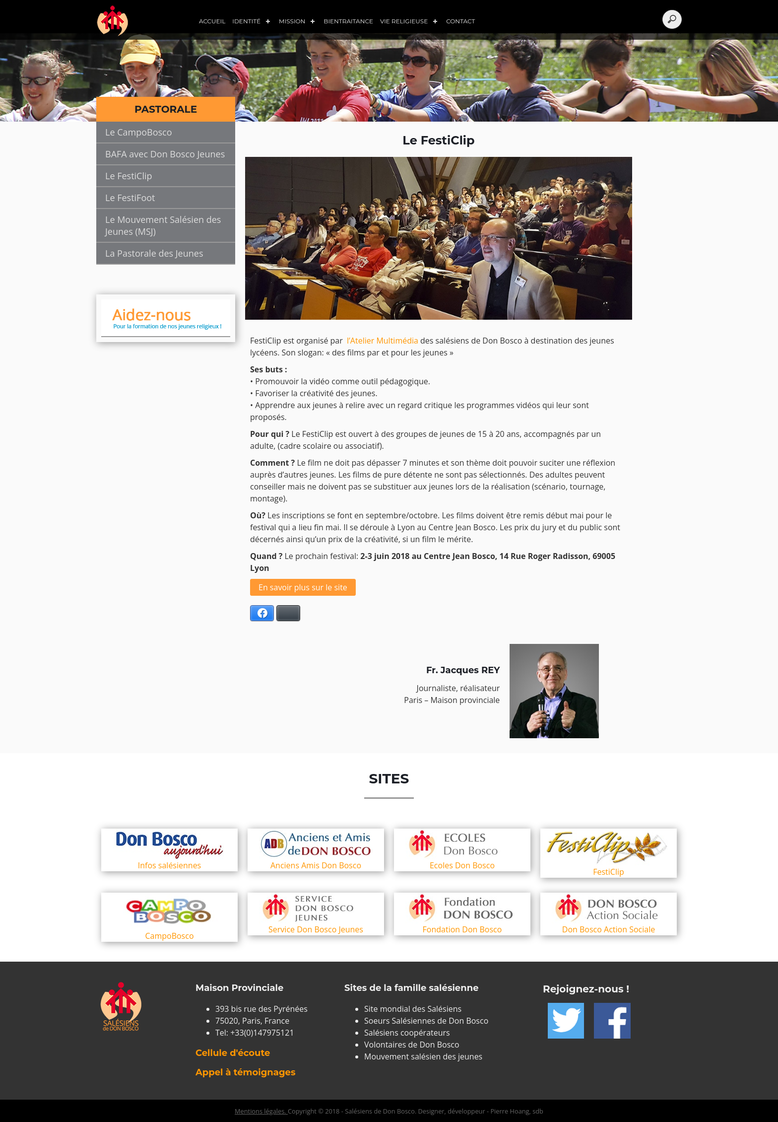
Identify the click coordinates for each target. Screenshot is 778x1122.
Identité (246, 21)
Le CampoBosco (138, 132)
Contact (460, 21)
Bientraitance (348, 21)
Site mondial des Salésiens (412, 1008)
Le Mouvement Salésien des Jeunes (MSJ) (163, 225)
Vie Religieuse (404, 21)
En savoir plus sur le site (303, 587)
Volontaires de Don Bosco (411, 1044)
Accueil (212, 21)
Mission (292, 21)
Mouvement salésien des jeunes (423, 1056)
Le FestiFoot (130, 198)
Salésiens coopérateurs (407, 1032)
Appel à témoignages (245, 1072)
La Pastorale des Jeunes (154, 253)
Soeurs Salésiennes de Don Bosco (426, 1020)
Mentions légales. (261, 1111)
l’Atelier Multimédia (382, 340)
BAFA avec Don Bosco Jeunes (165, 154)
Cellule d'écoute (232, 1053)
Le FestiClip (128, 176)
